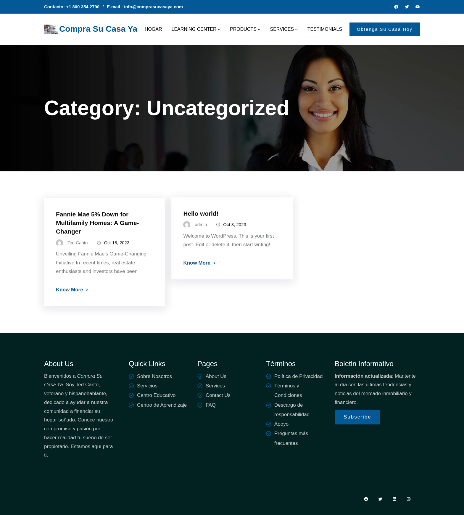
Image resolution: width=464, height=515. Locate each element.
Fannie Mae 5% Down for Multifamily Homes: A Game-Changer (97, 230)
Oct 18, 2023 (116, 249)
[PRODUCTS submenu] (259, 29)
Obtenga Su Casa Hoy (385, 29)
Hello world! (200, 218)
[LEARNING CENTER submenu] (219, 29)
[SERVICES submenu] (296, 29)
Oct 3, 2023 (234, 229)
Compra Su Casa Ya (98, 28)
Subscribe (357, 417)
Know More (69, 296)
